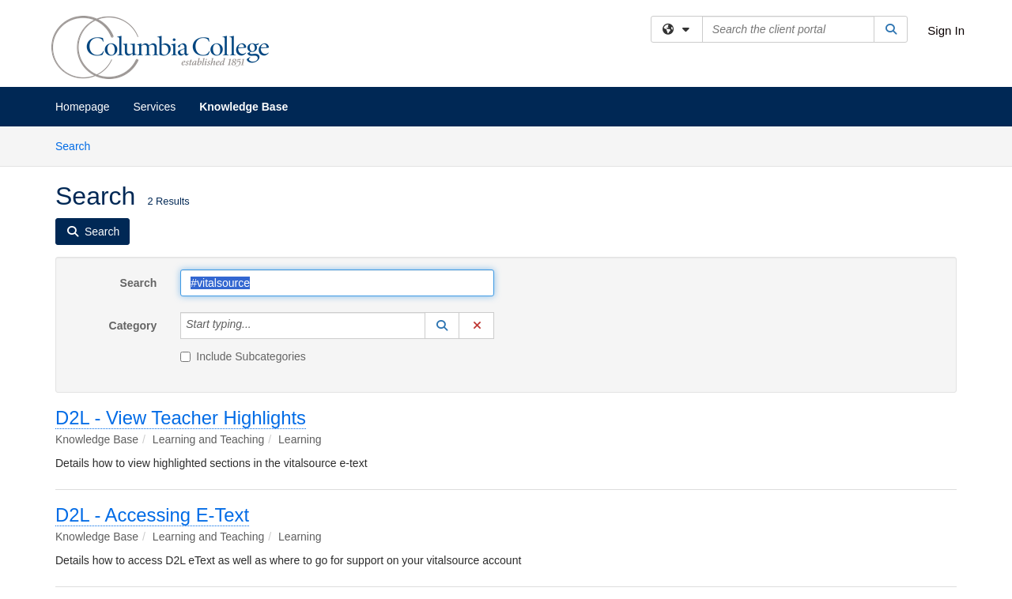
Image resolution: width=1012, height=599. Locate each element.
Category (133, 325)
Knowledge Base (243, 106)
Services (155, 106)
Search (78, 145)
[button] (442, 325)
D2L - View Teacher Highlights (180, 417)
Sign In (946, 30)
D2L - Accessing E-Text (152, 515)
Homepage (82, 106)
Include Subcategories (243, 356)
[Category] (260, 325)
